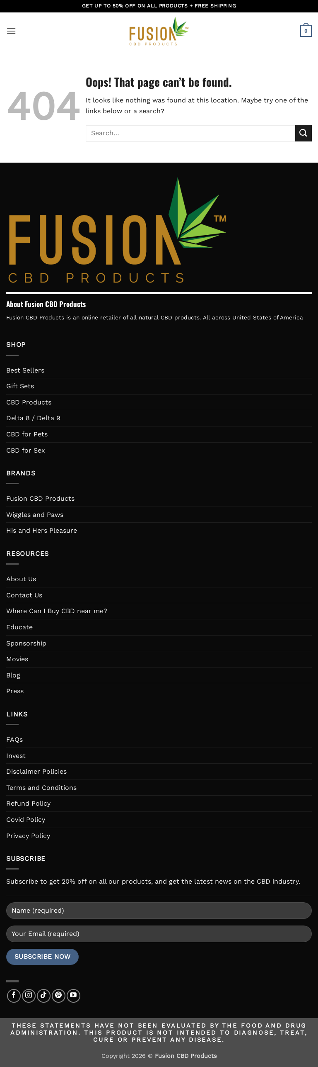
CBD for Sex (25, 450)
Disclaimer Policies (36, 771)
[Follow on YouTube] (73, 996)
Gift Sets (20, 386)
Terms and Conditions (41, 788)
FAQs (14, 739)
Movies (17, 659)
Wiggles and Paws (34, 515)
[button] (11, 31)
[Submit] (303, 133)
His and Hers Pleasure (41, 530)
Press (15, 691)
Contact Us (24, 595)
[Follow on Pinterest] (58, 996)
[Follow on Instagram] (29, 996)
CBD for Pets (27, 434)
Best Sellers (25, 370)
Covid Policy (25, 819)
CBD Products (28, 402)
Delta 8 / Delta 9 (33, 418)
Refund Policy (28, 803)
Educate (19, 627)
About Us (21, 579)
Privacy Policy (28, 836)
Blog (13, 675)
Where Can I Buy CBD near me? (56, 611)
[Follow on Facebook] (14, 996)
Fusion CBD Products (40, 498)
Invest (16, 756)
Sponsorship (26, 643)
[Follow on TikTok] (44, 996)
